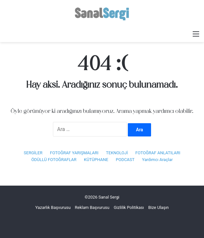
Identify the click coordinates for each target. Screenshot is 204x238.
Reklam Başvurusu (92, 207)
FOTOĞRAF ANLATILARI (157, 152)
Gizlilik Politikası (129, 207)
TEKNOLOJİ (117, 152)
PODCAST (125, 159)
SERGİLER (33, 152)
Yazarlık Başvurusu (52, 207)
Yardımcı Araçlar (157, 159)
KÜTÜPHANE (96, 159)
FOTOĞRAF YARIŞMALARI (74, 152)
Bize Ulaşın (158, 207)
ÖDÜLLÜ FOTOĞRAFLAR (53, 159)
